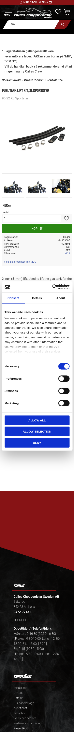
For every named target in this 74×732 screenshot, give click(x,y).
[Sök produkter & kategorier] (31, 24)
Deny (37, 442)
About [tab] (60, 297)
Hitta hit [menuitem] (18, 698)
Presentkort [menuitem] (21, 728)
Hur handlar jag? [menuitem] (24, 703)
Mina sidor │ (31, 2)
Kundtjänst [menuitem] (20, 708)
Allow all (37, 420)
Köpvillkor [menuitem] (20, 713)
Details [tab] (37, 297)
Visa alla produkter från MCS (20, 261)
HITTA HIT (21, 620)
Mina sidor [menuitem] (20, 688)
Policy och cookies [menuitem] (25, 718)
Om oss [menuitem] (18, 693)
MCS (67, 253)
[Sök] (62, 24)
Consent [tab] (13, 297)
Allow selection (37, 431)
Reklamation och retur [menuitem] (27, 723)
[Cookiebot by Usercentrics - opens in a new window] (52, 287)
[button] (8, 13)
